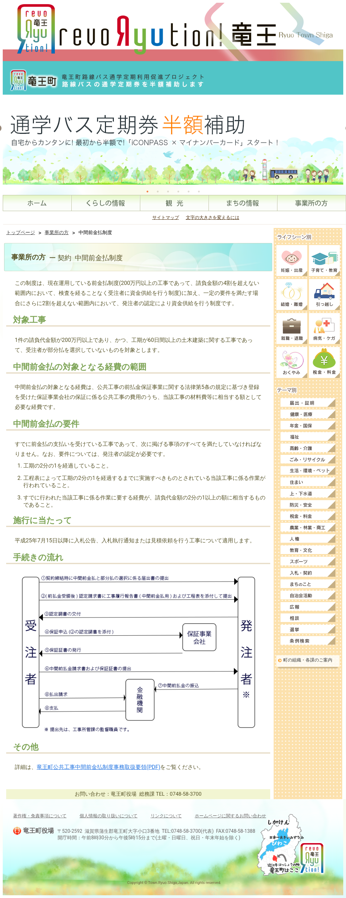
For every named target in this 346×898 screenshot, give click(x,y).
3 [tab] (168, 191)
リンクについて (166, 815)
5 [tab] (188, 191)
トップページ (20, 232)
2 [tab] (157, 191)
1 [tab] (147, 191)
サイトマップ (165, 217)
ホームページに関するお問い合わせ (230, 815)
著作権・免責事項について (40, 815)
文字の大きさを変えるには (212, 217)
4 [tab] (178, 191)
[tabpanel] (173, 123)
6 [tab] (198, 191)
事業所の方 (57, 232)
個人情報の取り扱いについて (109, 815)
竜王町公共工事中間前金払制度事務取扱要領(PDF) (98, 767)
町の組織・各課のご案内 (307, 660)
